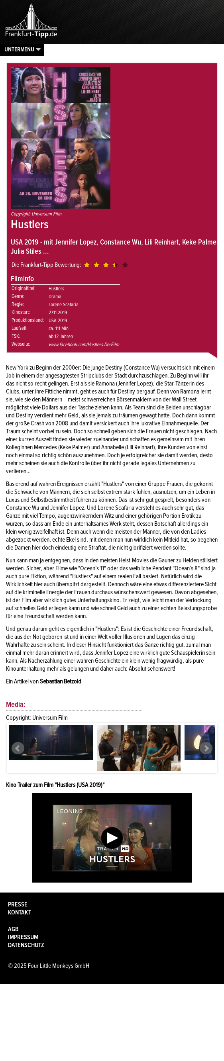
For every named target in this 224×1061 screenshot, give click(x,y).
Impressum (23, 937)
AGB (13, 929)
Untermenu (19, 49)
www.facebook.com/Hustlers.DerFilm (84, 344)
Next (206, 748)
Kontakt (19, 912)
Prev (18, 748)
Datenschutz (26, 945)
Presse (18, 904)
